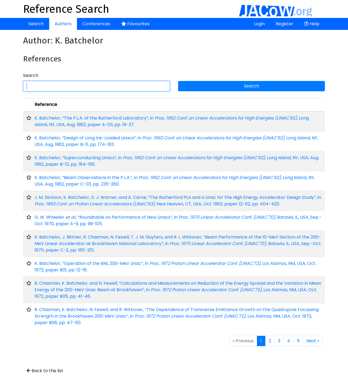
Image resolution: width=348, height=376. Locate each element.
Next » (312, 341)
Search (36, 24)
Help (311, 24)
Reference (46, 104)
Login (259, 24)
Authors (63, 24)
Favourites (135, 24)
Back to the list (45, 371)
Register (284, 24)
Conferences (96, 24)
